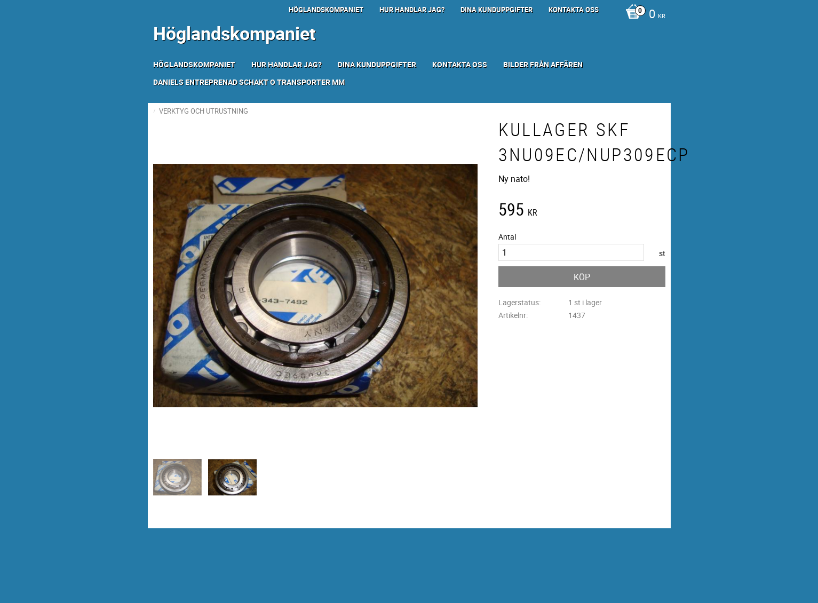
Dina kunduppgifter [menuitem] (496, 9)
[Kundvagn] (642, 15)
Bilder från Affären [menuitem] (543, 64)
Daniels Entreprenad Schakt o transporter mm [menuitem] (249, 82)
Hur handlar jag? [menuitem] (411, 9)
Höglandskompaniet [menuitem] (326, 9)
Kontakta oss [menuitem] (574, 9)
